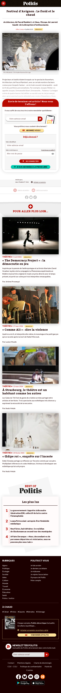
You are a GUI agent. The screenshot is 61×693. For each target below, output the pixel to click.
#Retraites (30, 612)
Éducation (6, 592)
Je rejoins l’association (39, 574)
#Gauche (21, 612)
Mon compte (36, 580)
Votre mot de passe (12, 150)
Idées (4, 577)
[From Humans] (42, 677)
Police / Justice (8, 598)
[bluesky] (24, 677)
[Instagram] (36, 677)
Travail (5, 586)
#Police (13, 612)
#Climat (5, 612)
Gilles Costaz (20, 29)
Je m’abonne (35, 571)
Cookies (29, 670)
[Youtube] (30, 677)
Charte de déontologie (43, 663)
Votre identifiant (11, 142)
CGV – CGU (12, 666)
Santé (4, 595)
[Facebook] (18, 677)
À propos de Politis (38, 577)
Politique (5, 568)
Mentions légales (24, 663)
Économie (6, 589)
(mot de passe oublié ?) (48, 150)
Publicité (48, 666)
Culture (5, 580)
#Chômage (40, 612)
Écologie (5, 571)
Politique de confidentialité (31, 666)
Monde (5, 583)
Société (5, 574)
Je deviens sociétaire (39, 568)
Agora (4, 565)
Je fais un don (36, 565)
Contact (11, 663)
